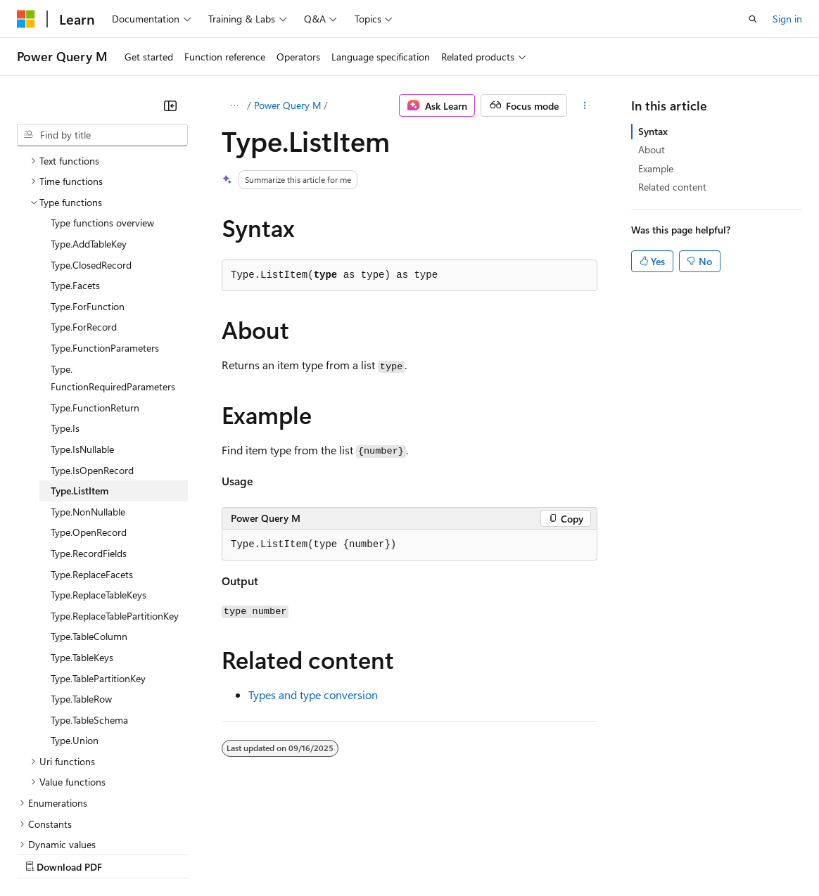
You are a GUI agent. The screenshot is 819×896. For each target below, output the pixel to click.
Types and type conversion (313, 694)
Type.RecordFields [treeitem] (89, 430)
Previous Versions (127, 852)
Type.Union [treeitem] (75, 618)
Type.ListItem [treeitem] (79, 368)
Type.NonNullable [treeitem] (88, 389)
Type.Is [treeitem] (65, 305)
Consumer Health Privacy (404, 852)
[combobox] (102, 135)
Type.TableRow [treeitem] (81, 576)
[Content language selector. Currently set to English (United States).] (81, 819)
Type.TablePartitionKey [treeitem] (98, 556)
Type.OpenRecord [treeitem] (89, 409)
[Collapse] (170, 105)
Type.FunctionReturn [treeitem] (95, 285)
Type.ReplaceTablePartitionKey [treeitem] (115, 493)
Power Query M (288, 105)
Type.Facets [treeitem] (75, 162)
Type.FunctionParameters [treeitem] (105, 225)
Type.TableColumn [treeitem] (89, 513)
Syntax (653, 131)
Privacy (307, 852)
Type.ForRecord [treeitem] (84, 204)
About (651, 149)
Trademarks (583, 852)
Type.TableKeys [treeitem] (82, 535)
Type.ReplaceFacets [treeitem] (92, 452)
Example (655, 168)
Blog (191, 852)
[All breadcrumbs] (234, 105)
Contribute (252, 852)
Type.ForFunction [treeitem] (88, 184)
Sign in (787, 18)
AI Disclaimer (45, 852)
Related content (672, 186)
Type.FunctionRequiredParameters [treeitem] (113, 255)
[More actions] (585, 105)
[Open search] (753, 19)
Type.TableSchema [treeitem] (89, 597)
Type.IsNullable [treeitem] (82, 326)
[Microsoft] (26, 19)
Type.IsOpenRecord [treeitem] (92, 347)
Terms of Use (514, 852)
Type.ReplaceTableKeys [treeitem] (98, 472)
